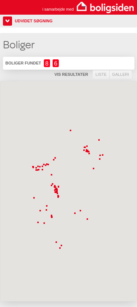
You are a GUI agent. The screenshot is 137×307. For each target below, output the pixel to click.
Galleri (120, 74)
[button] (46, 165)
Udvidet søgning (34, 21)
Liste (101, 74)
